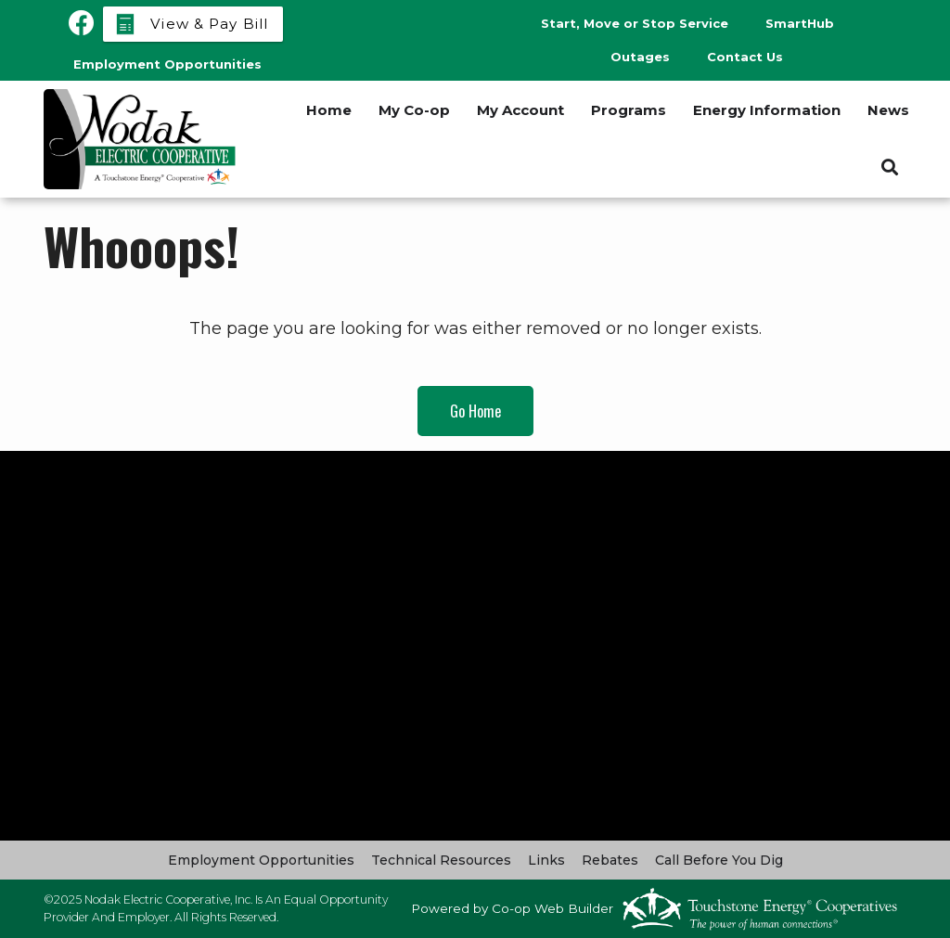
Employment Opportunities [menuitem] (167, 64)
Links (546, 860)
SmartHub (799, 23)
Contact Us (745, 56)
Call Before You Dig (719, 860)
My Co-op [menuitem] (414, 110)
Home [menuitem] (329, 110)
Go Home (475, 411)
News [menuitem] (888, 110)
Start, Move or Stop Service (634, 23)
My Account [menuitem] (520, 110)
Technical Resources (441, 860)
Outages (640, 56)
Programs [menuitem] (628, 110)
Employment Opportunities (261, 860)
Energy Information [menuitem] (767, 110)
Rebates (610, 860)
